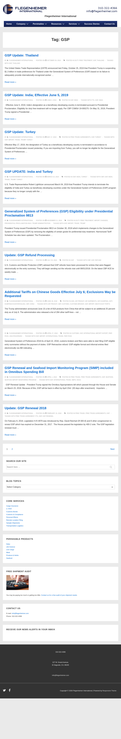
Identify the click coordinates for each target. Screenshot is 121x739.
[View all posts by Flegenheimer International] (20, 60)
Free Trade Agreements (80, 137)
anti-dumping (102, 301)
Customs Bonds (12, 512)
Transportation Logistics (14, 526)
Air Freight (79, 301)
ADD (72, 301)
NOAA (79, 380)
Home (9, 24)
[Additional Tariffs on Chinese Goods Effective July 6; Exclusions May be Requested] (52, 301)
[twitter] (5, 691)
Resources (58, 24)
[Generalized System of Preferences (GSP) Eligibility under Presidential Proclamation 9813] (54, 220)
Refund (98, 260)
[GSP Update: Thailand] (54, 60)
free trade (75, 377)
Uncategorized (15, 336)
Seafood (9, 558)
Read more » (10, 82)
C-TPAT (9, 509)
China (32, 304)
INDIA (101, 100)
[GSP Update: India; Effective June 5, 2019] (51, 100)
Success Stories (92, 24)
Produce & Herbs (12, 555)
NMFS (74, 380)
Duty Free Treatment (83, 60)
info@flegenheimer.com (20, 613)
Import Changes (101, 220)
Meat (8, 552)
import (11, 140)
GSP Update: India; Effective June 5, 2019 (36, 95)
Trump (23, 140)
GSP (10, 63)
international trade (54, 336)
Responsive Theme (109, 691)
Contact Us (109, 24)
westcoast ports (102, 304)
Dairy (8, 544)
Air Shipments (91, 301)
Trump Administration (41, 223)
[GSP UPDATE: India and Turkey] (53, 177)
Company (22, 24)
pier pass (68, 336)
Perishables (40, 24)
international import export (96, 333)
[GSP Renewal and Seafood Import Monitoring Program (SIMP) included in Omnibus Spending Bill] (52, 377)
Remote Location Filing (14, 520)
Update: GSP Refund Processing (30, 255)
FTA (93, 100)
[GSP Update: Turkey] (51, 137)
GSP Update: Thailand (22, 55)
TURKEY (30, 140)
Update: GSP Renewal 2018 (25, 408)
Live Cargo (10, 550)
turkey (98, 137)
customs (65, 304)
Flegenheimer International (60, 16)
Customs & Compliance (14, 514)
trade (17, 140)
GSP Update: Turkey (20, 132)
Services (75, 24)
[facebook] (10, 691)
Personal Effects (12, 517)
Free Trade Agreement (25, 416)
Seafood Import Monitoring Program (20, 380)
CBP (102, 177)
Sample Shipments (13, 523)
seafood (109, 377)
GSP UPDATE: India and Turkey (29, 171)
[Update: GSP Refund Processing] (52, 260)
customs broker (77, 304)
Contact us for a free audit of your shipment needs (59, 595)
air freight (52, 304)
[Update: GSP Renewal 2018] (54, 413)
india (76, 100)
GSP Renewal (48, 416)
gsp (94, 60)
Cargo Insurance (12, 506)
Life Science (10, 547)
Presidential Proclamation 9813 (18, 223)
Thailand (100, 60)
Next (112, 449)
